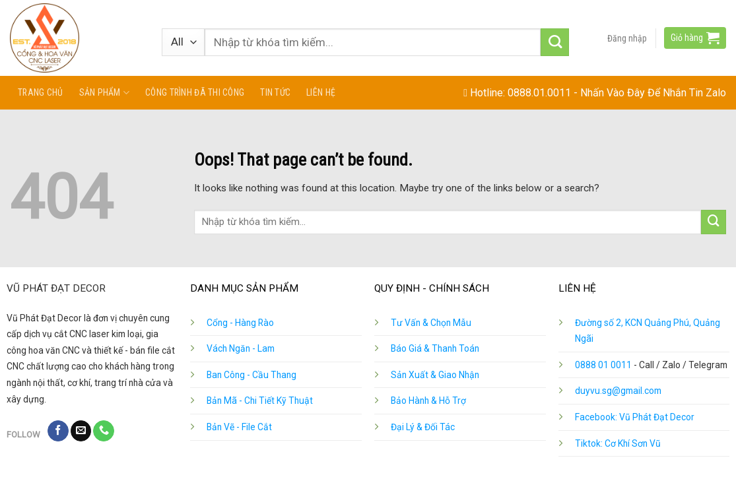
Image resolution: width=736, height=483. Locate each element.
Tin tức (275, 92)
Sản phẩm (104, 92)
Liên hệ (320, 92)
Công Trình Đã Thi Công (194, 92)
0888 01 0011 (603, 365)
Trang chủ (40, 92)
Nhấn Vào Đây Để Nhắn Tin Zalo (653, 92)
